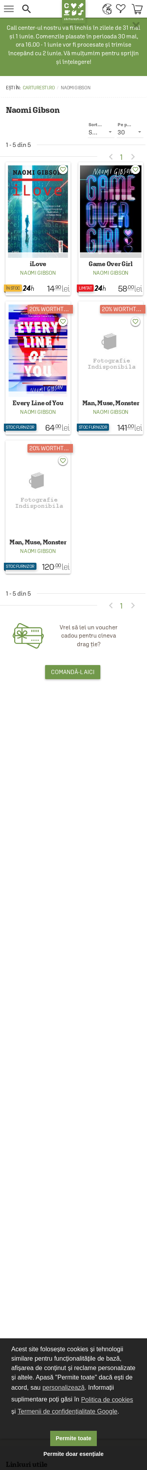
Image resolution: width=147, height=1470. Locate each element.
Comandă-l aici (72, 672)
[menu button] (9, 9)
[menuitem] (105, 9)
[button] (38, 9)
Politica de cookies (107, 1399)
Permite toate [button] (73, 1438)
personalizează (63, 1387)
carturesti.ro (39, 88)
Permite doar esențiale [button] (74, 1454)
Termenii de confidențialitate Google (67, 1411)
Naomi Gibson (38, 273)
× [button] (136, 25)
